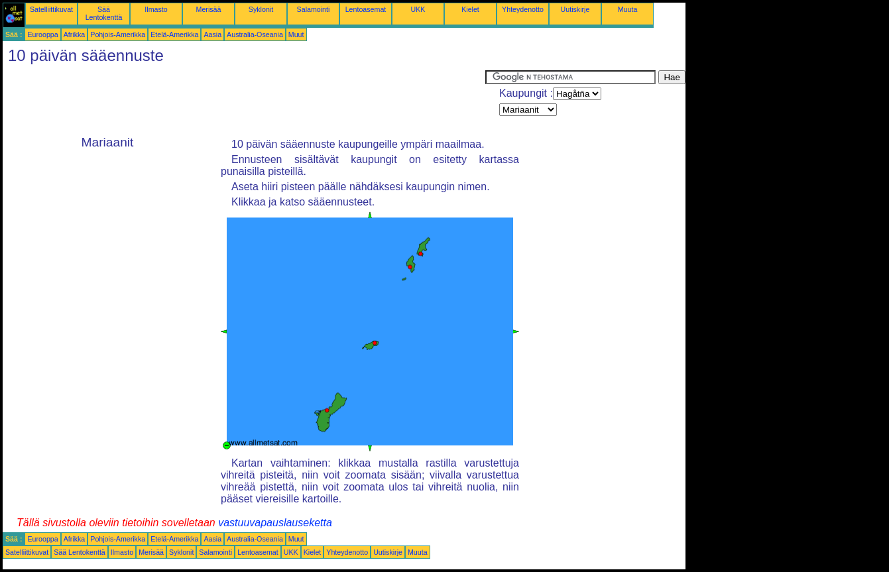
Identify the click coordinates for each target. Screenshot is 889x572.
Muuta (628, 9)
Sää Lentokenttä (104, 13)
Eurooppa (42, 34)
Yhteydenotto (523, 9)
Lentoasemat (365, 9)
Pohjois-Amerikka (117, 34)
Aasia (212, 34)
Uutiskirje (575, 9)
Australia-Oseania (255, 34)
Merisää (208, 9)
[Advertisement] (244, 100)
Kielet (470, 9)
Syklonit (261, 9)
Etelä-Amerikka (174, 34)
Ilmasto (156, 9)
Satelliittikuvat (51, 9)
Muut (296, 34)
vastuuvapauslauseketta (275, 522)
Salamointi (313, 9)
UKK (418, 9)
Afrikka (75, 34)
